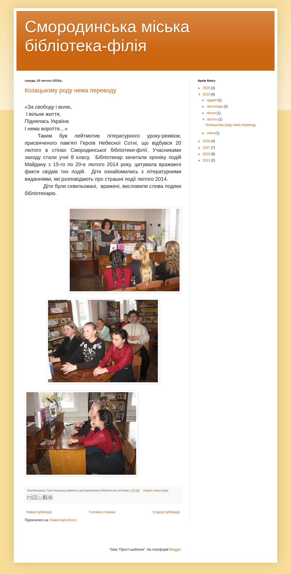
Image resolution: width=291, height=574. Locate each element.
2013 (207, 160)
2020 (207, 88)
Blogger (175, 549)
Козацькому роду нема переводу (70, 90)
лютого (212, 119)
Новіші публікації (39, 512)
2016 (207, 154)
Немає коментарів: (156, 490)
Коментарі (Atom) (63, 520)
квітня (212, 113)
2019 (207, 94)
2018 (207, 141)
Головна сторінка (102, 512)
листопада (215, 106)
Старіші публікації (166, 512)
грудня (212, 100)
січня (211, 133)
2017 (207, 148)
